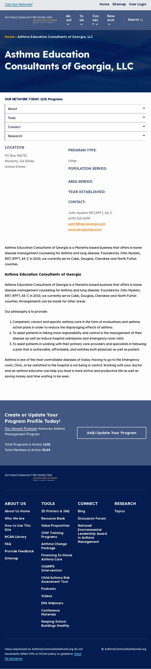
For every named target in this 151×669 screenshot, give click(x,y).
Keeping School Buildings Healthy (55, 623)
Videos (46, 596)
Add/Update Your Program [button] (111, 433)
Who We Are (14, 518)
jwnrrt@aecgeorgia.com (86, 224)
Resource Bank (53, 518)
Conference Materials (50, 612)
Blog (81, 511)
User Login (137, 4)
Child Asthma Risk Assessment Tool (55, 580)
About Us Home (17, 511)
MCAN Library (16, 537)
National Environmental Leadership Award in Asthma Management (92, 534)
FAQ (8, 544)
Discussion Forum (92, 518)
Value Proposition (55, 525)
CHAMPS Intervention (51, 568)
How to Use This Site (18, 527)
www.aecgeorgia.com (85, 229)
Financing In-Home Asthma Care (56, 557)
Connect (95, 20)
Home (104, 4)
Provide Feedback (19, 551)
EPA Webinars (52, 603)
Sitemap (119, 4)
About (69, 20)
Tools (81, 20)
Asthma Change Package (54, 546)
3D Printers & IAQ (55, 511)
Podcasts (48, 589)
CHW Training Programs (52, 535)
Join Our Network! (18, 4)
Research (111, 20)
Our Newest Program (21, 429)
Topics (119, 511)
